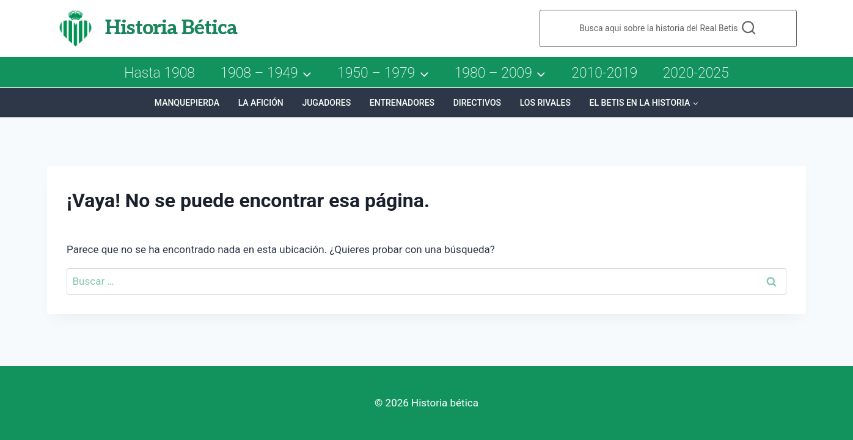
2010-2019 (604, 73)
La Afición (261, 103)
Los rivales (545, 103)
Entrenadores (402, 103)
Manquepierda (187, 103)
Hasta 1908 (159, 73)
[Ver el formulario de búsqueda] (668, 28)
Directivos (477, 103)
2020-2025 (696, 73)
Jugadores (326, 103)
